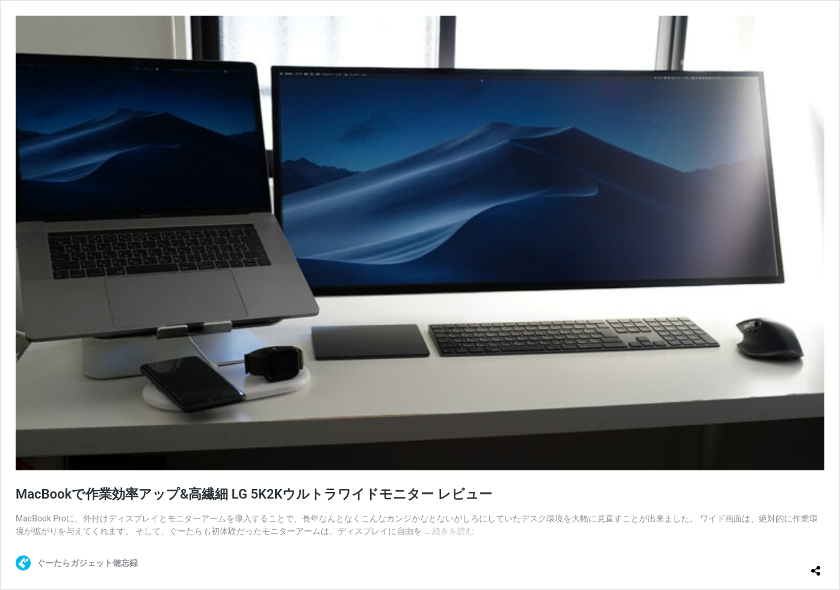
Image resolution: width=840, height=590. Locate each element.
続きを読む (453, 531)
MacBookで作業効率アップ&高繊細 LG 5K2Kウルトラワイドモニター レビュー (254, 494)
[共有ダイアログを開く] (816, 566)
